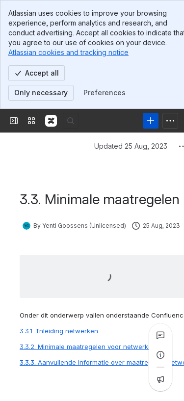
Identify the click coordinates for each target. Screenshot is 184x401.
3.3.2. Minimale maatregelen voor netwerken (88, 289)
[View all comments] (160, 335)
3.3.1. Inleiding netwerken (59, 273)
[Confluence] (51, 63)
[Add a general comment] (64, 379)
